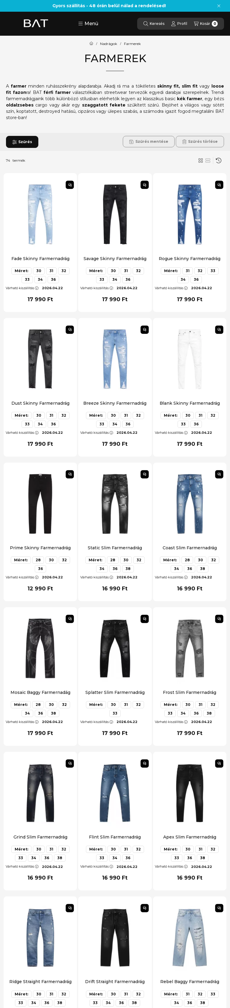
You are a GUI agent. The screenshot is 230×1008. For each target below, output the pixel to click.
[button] (88, 24)
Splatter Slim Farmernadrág (115, 692)
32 (63, 270)
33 (27, 279)
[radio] (207, 160)
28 (38, 560)
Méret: (21, 270)
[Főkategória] (91, 44)
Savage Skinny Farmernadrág (115, 258)
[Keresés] (154, 24)
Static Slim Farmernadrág (115, 547)
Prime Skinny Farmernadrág (40, 547)
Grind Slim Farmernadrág (40, 837)
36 (53, 279)
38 (128, 568)
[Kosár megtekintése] (205, 24)
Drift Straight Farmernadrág (115, 981)
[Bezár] (219, 6)
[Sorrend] (218, 160)
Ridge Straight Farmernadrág (40, 981)
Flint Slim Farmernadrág (115, 837)
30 (38, 270)
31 (51, 270)
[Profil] (179, 24)
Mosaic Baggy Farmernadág (40, 692)
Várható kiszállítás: (22, 288)
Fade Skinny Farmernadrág (40, 258)
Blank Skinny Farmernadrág (190, 403)
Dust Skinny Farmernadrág (40, 403)
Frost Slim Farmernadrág (189, 692)
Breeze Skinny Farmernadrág (114, 403)
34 (40, 279)
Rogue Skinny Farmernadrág (189, 258)
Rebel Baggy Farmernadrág (189, 981)
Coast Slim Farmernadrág (190, 547)
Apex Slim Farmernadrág (189, 837)
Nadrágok (108, 44)
